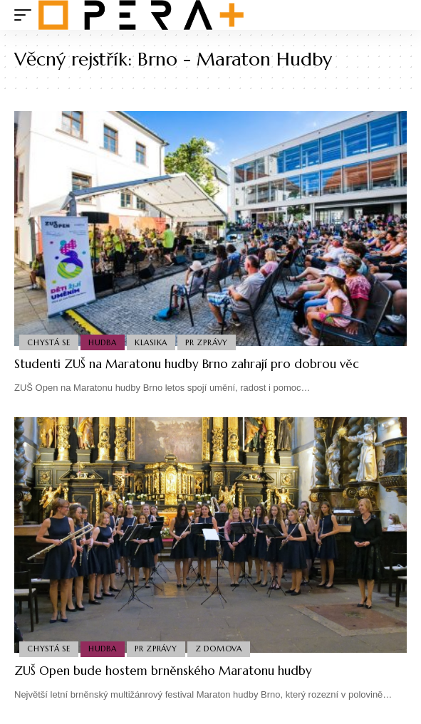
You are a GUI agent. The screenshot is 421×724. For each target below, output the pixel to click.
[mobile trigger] (26, 15)
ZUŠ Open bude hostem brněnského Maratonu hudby (163, 670)
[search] (396, 15)
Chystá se (49, 342)
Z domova (218, 649)
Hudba (102, 342)
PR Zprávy (206, 342)
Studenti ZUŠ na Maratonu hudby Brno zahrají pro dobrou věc (186, 364)
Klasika (151, 342)
